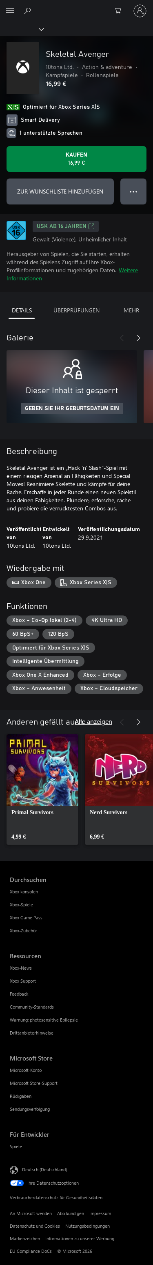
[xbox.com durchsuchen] (28, 10)
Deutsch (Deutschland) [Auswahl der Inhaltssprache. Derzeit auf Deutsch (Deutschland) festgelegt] (44, 1169)
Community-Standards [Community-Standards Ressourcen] (32, 1006)
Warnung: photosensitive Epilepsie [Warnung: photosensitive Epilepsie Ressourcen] (44, 1019)
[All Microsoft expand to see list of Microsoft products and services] (10, 11)
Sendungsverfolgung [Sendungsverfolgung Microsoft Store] (30, 1109)
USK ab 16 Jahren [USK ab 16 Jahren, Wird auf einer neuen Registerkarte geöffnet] (66, 226)
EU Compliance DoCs (31, 1251)
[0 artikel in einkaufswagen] (120, 11)
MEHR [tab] (131, 310)
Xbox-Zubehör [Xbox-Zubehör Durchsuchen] (23, 930)
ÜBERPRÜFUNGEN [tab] (76, 310)
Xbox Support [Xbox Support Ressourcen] (23, 980)
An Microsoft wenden (31, 1213)
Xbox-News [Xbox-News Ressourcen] (21, 967)
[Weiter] (138, 338)
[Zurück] (122, 338)
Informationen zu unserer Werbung (79, 1238)
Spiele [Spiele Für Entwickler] (16, 1146)
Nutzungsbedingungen (87, 1225)
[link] (42, 789)
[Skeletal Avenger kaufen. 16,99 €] (76, 159)
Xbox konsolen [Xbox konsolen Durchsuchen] (24, 891)
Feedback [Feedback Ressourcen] (19, 993)
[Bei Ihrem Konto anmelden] (140, 11)
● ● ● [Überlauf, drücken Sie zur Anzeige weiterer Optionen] (133, 191)
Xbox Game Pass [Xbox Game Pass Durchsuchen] (26, 917)
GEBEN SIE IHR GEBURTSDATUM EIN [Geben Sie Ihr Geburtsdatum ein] (72, 408)
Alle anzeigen (93, 721)
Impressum (100, 1213)
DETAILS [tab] (22, 310)
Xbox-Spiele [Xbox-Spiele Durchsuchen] (21, 904)
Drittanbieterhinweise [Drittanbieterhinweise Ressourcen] (31, 1032)
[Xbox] (21, 29)
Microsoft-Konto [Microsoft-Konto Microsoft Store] (26, 1070)
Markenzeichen (25, 1238)
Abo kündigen (70, 1213)
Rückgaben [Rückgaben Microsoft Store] (20, 1096)
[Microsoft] (76, 6)
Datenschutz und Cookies (35, 1225)
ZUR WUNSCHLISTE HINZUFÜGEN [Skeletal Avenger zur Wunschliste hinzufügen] (60, 191)
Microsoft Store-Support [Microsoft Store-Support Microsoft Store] (34, 1083)
